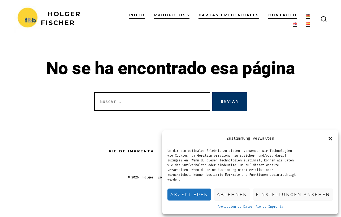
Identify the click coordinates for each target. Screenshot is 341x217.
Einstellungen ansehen (293, 194)
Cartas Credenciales (228, 15)
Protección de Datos (235, 207)
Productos (172, 15)
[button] (330, 138)
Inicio (137, 15)
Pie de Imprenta (269, 207)
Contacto (282, 15)
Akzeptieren (189, 194)
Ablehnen (232, 194)
